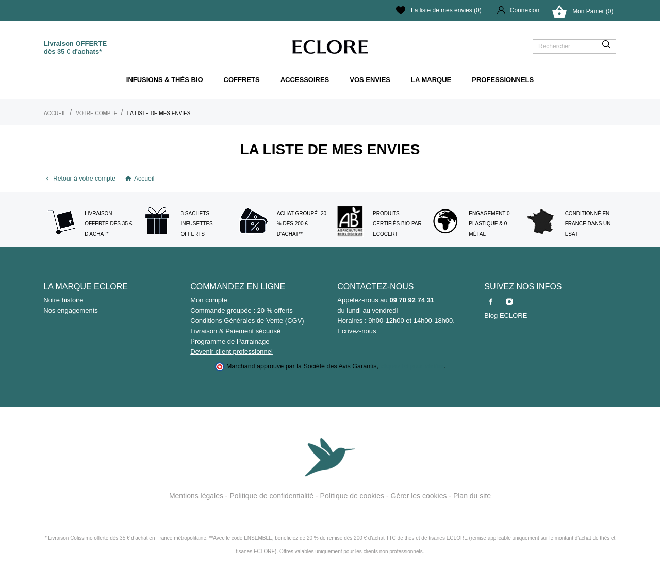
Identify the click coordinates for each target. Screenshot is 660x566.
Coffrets (242, 80)
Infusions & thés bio (164, 80)
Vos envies (370, 80)
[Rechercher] (574, 46)
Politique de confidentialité (271, 496)
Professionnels (503, 80)
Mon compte (208, 300)
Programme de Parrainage (229, 341)
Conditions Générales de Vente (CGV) (247, 321)
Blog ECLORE (505, 315)
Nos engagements (70, 310)
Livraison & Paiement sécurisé (235, 331)
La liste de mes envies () (439, 10)
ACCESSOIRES (304, 80)
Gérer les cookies (419, 496)
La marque (431, 80)
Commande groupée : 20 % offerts (241, 310)
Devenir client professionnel (231, 351)
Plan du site (472, 496)
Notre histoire (63, 300)
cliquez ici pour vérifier (412, 366)
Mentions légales (196, 496)
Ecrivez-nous (356, 331)
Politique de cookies (352, 496)
